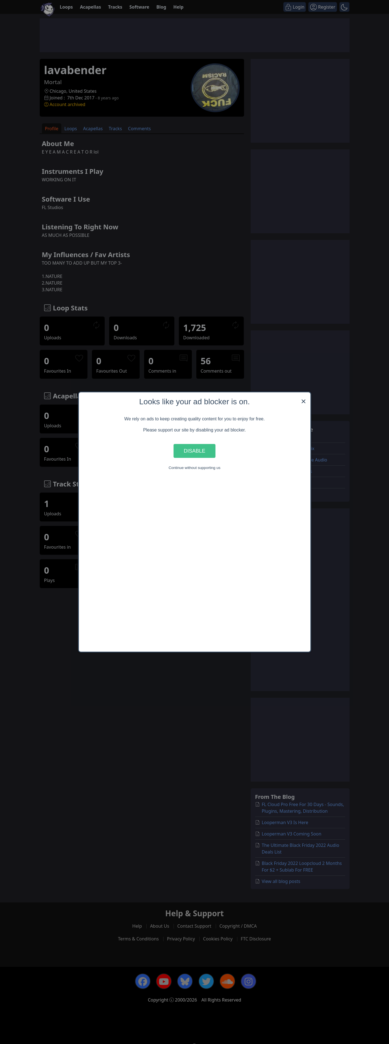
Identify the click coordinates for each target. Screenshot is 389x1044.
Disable (194, 451)
